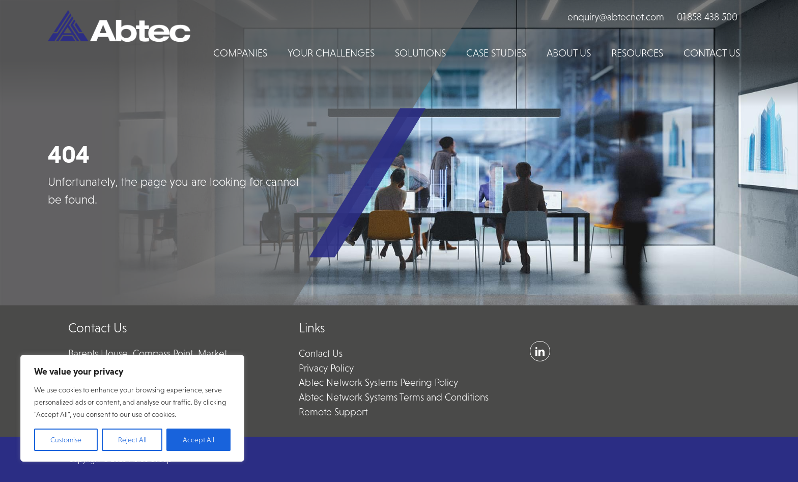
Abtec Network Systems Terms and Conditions (394, 397)
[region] (132, 408)
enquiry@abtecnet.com (615, 17)
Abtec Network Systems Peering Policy (378, 382)
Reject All (132, 440)
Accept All (198, 440)
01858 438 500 (707, 17)
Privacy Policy (326, 368)
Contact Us (321, 353)
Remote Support (333, 412)
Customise (65, 440)
